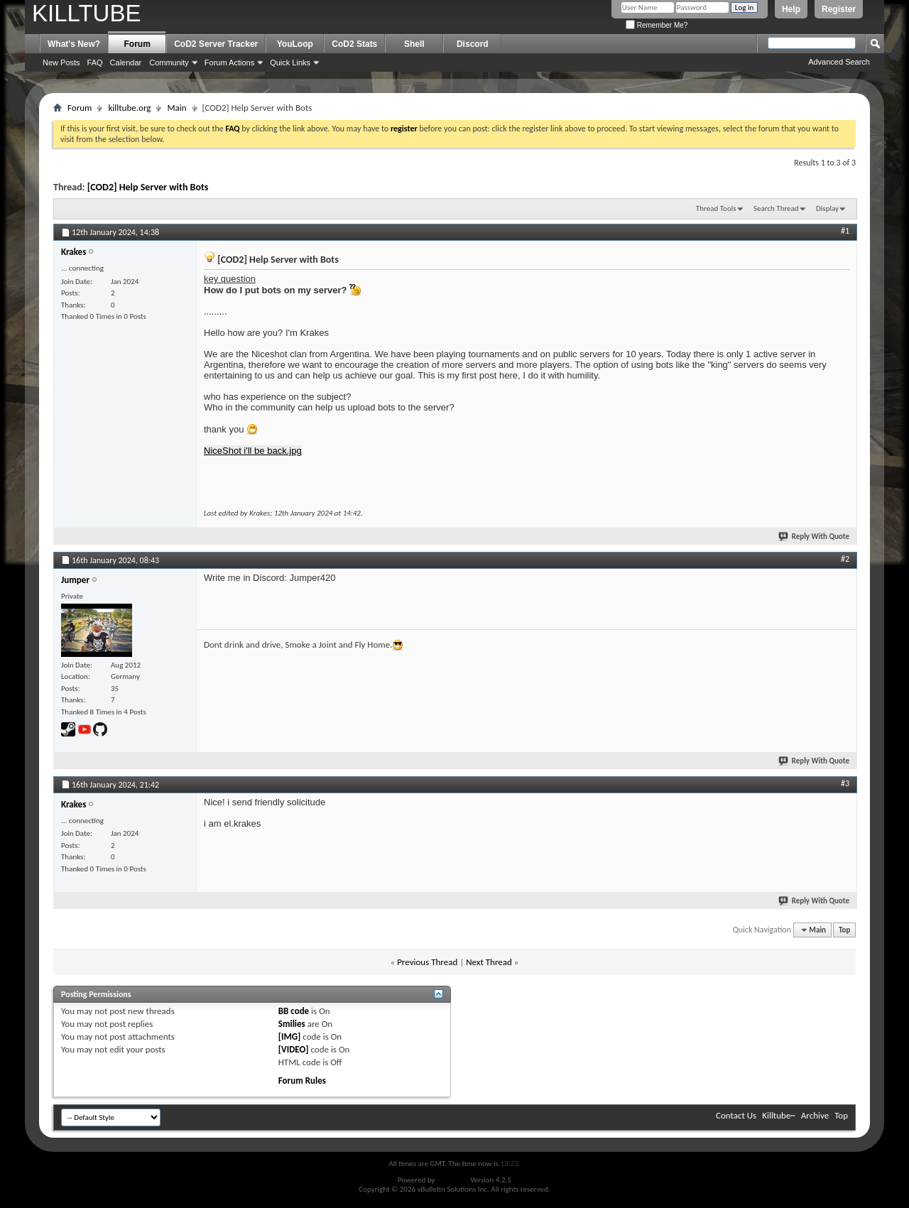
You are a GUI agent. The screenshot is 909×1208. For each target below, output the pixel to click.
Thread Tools (716, 208)
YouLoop (295, 44)
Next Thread (489, 962)
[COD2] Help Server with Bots (148, 187)
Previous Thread (427, 962)
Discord (473, 44)
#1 (845, 231)
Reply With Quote (814, 536)
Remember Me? (656, 25)
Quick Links (290, 62)
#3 (845, 783)
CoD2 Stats (354, 44)
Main (176, 107)
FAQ (95, 62)
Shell (414, 44)
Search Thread (776, 208)
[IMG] (289, 1036)
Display (827, 208)
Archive (815, 1115)
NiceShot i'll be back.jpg (253, 450)
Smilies (291, 1023)
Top (844, 930)
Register (839, 9)
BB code (293, 1011)
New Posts (61, 62)
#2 (845, 559)
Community (169, 62)
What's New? (74, 44)
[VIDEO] (293, 1049)
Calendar (126, 62)
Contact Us (736, 1115)
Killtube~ (778, 1115)
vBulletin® (453, 1180)
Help (791, 9)
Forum (137, 44)
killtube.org (129, 107)
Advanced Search (839, 62)
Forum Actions (229, 62)
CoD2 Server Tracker (216, 44)
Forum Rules (302, 1080)
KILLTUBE (86, 13)
